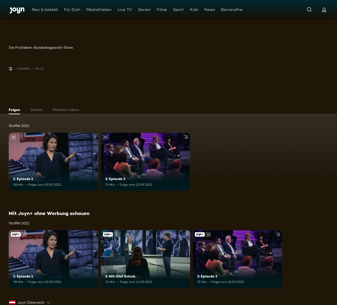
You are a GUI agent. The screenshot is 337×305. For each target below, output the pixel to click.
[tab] (15, 110)
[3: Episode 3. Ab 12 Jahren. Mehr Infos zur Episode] (145, 162)
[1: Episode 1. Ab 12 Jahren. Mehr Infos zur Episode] (53, 162)
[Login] (324, 10)
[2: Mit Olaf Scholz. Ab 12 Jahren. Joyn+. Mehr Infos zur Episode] (145, 259)
